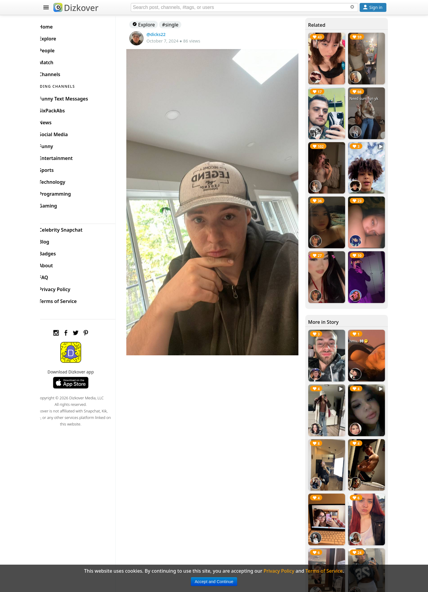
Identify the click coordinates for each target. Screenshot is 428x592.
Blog (53, 240)
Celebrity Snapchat (70, 228)
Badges (57, 252)
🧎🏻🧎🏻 (355, 254)
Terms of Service (67, 299)
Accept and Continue (214, 581)
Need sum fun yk (365, 96)
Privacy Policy (64, 288)
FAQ (53, 276)
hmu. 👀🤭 (360, 330)
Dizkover (76, 7)
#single (179, 24)
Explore (152, 24)
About (55, 264)
